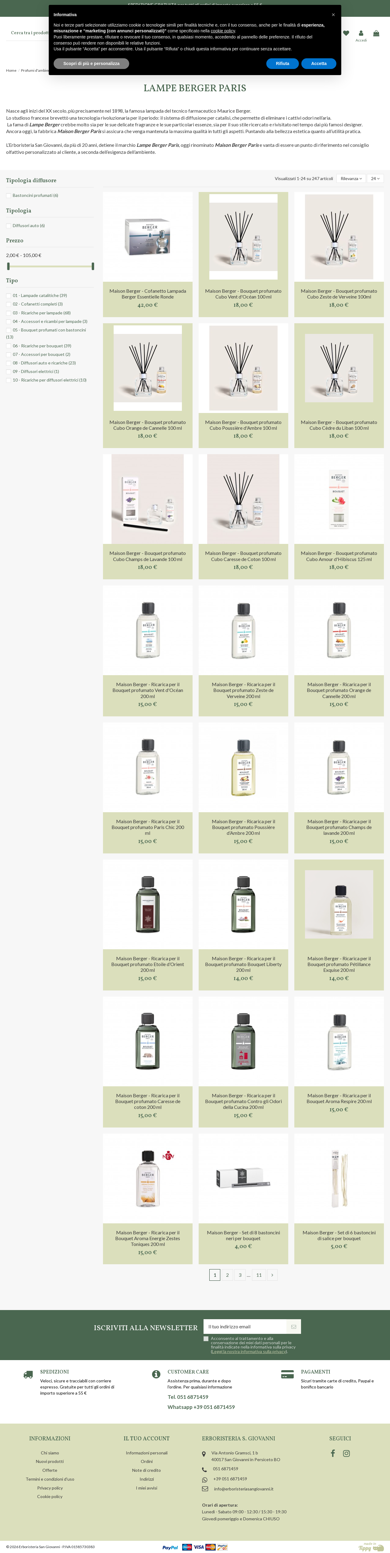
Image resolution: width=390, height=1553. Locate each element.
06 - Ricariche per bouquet (42, 345)
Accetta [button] (319, 63)
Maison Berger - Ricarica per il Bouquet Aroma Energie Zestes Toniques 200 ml (147, 1238)
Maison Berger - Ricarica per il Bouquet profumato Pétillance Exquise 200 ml (339, 964)
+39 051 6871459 (230, 1478)
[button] (333, 15)
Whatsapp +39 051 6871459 (201, 1407)
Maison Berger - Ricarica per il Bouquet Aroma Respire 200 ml (339, 1098)
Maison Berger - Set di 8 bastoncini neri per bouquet (243, 1235)
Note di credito (146, 1470)
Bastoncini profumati (35, 195)
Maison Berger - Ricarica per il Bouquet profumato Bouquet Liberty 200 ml (243, 964)
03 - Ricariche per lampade (42, 312)
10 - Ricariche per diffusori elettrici (50, 379)
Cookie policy (49, 1496)
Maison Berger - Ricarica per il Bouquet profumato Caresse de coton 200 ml (147, 1101)
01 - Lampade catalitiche (40, 295)
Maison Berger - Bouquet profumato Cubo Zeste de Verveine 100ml (339, 293)
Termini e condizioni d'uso (50, 1479)
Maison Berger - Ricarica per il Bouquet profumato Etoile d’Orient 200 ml (147, 964)
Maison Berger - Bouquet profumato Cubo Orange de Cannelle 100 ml (147, 425)
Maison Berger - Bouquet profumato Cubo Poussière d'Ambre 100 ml (243, 425)
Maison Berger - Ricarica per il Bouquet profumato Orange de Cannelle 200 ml (339, 690)
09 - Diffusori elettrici (36, 371)
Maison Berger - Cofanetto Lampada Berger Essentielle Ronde (147, 293)
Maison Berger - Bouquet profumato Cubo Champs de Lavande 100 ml (147, 556)
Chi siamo (50, 1452)
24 (375, 178)
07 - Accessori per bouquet (41, 354)
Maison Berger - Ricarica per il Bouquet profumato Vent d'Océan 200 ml (147, 690)
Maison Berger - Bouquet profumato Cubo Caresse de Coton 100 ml (243, 556)
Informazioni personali (147, 1452)
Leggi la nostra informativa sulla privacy (249, 1351)
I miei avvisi (146, 1487)
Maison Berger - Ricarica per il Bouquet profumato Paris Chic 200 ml (148, 827)
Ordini (147, 1461)
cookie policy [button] (223, 30)
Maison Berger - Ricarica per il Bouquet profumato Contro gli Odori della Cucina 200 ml (243, 1101)
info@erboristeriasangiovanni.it (244, 1488)
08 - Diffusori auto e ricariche (44, 362)
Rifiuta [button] (282, 63)
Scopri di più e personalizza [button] (91, 63)
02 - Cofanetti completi (38, 303)
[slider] (8, 266)
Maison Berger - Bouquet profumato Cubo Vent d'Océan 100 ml (243, 293)
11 (259, 1275)
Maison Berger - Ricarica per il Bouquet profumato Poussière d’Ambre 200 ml (243, 827)
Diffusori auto (29, 225)
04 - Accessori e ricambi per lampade (50, 321)
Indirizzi (147, 1479)
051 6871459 (225, 1468)
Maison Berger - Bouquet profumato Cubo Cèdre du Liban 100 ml (339, 425)
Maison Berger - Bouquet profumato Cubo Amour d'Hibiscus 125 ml (339, 556)
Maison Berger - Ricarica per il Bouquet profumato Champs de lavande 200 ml (339, 827)
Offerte (49, 1470)
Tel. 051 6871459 (188, 1397)
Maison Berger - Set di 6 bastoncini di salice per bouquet (339, 1235)
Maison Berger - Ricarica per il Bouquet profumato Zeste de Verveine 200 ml (243, 690)
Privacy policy (50, 1487)
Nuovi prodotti (50, 1461)
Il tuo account (147, 1439)
